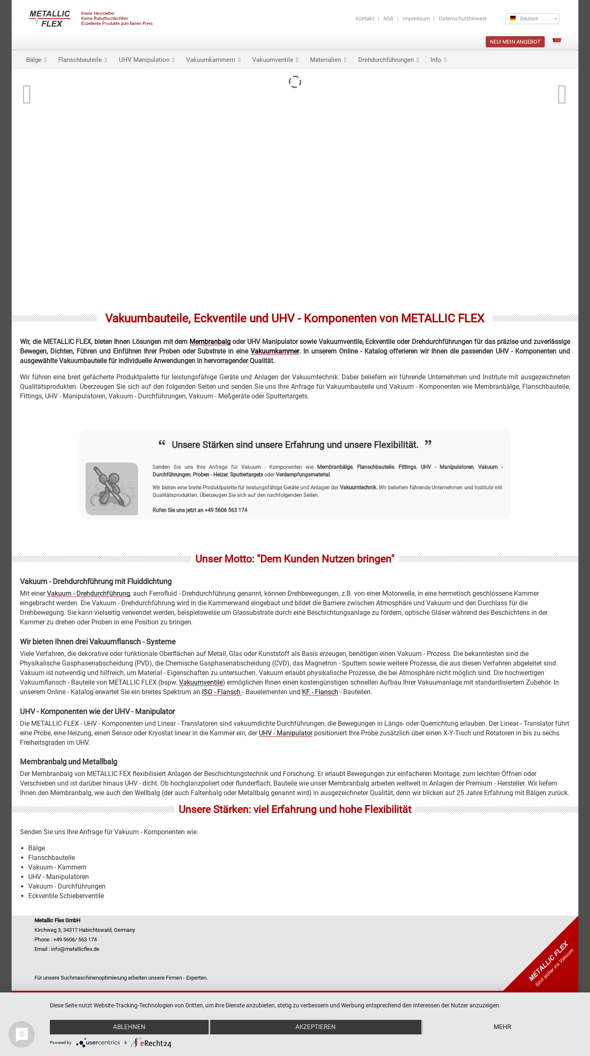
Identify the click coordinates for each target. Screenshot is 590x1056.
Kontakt (365, 18)
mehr (502, 1027)
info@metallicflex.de (75, 949)
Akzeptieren (315, 1027)
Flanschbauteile (82, 60)
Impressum (416, 18)
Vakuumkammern (213, 60)
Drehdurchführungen (388, 60)
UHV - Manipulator (285, 733)
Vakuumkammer (275, 351)
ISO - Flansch (222, 692)
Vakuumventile (275, 60)
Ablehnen (129, 1027)
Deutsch (524, 19)
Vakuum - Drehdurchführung (88, 593)
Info (438, 60)
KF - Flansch (320, 692)
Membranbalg (210, 342)
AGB (388, 18)
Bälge (36, 60)
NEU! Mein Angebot (515, 42)
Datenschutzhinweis (463, 18)
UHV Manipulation (147, 60)
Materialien (328, 60)
